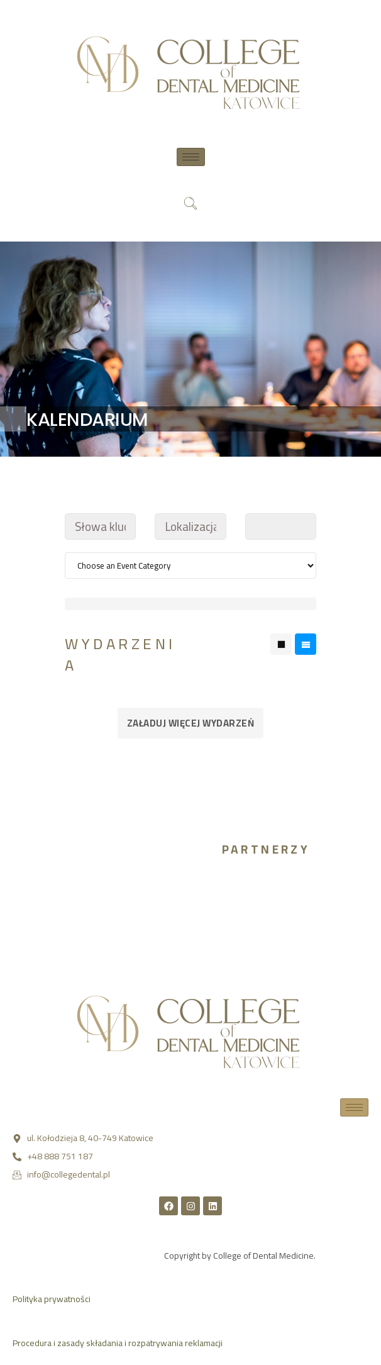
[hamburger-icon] (191, 157)
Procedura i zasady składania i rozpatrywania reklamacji (118, 1343)
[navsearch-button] (190, 204)
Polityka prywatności (52, 1299)
